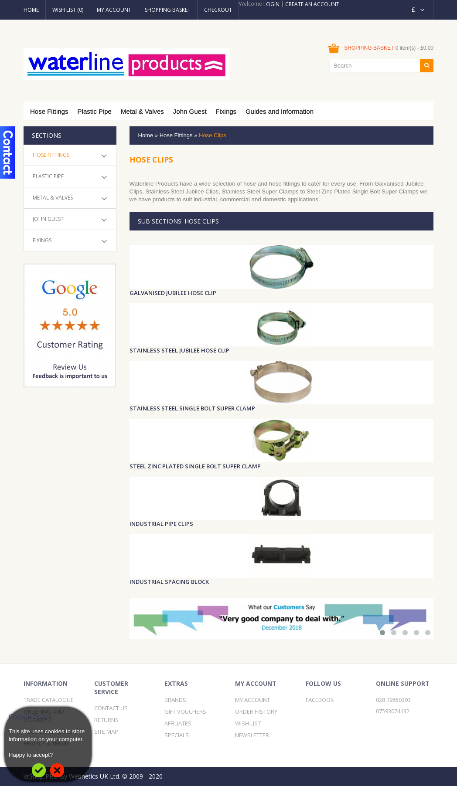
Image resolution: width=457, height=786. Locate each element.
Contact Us (111, 708)
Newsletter (252, 735)
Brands (175, 700)
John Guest (190, 111)
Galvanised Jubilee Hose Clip (173, 293)
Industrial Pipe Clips (161, 524)
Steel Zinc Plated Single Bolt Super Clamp (195, 466)
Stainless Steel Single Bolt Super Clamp (192, 408)
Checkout (218, 10)
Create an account (312, 4)
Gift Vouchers (185, 711)
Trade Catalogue (49, 700)
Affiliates (177, 723)
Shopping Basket (168, 10)
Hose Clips (212, 135)
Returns (106, 720)
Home (31, 10)
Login (271, 4)
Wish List (248, 723)
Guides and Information (280, 111)
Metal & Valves (142, 111)
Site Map (106, 731)
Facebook (320, 700)
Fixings (226, 111)
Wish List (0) (67, 10)
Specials (176, 735)
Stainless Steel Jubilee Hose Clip (179, 350)
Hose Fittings (49, 111)
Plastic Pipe (95, 111)
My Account (114, 10)
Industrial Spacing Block (169, 582)
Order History (256, 711)
